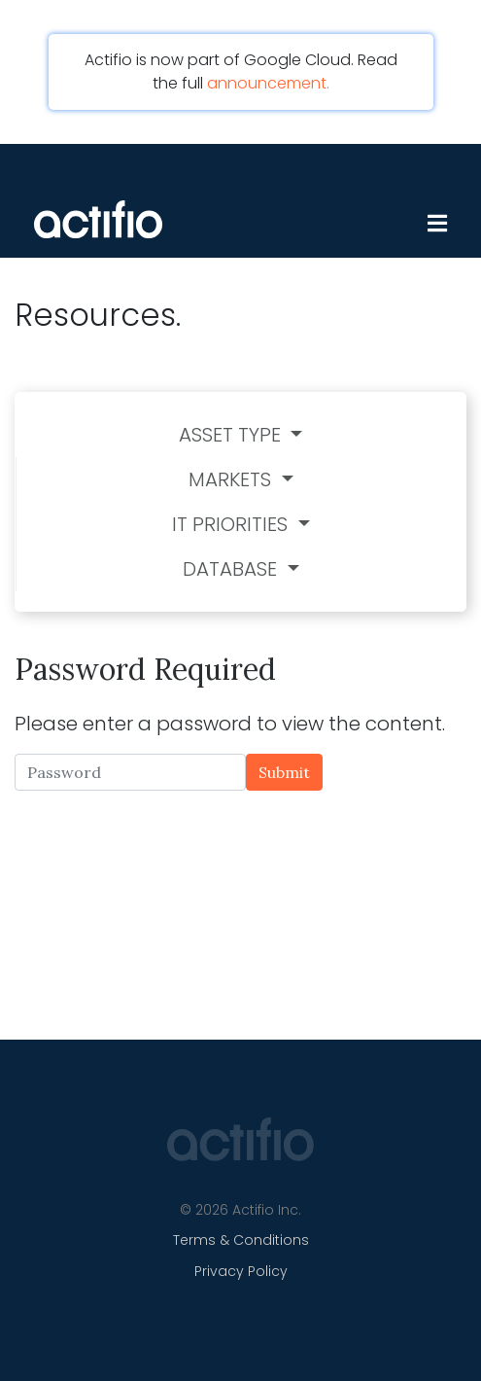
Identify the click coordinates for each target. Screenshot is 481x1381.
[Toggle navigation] (420, 182)
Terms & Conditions (241, 1240)
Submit (284, 772)
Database (232, 569)
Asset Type (232, 434)
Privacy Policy (241, 1271)
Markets (232, 479)
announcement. (268, 83)
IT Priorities (232, 524)
